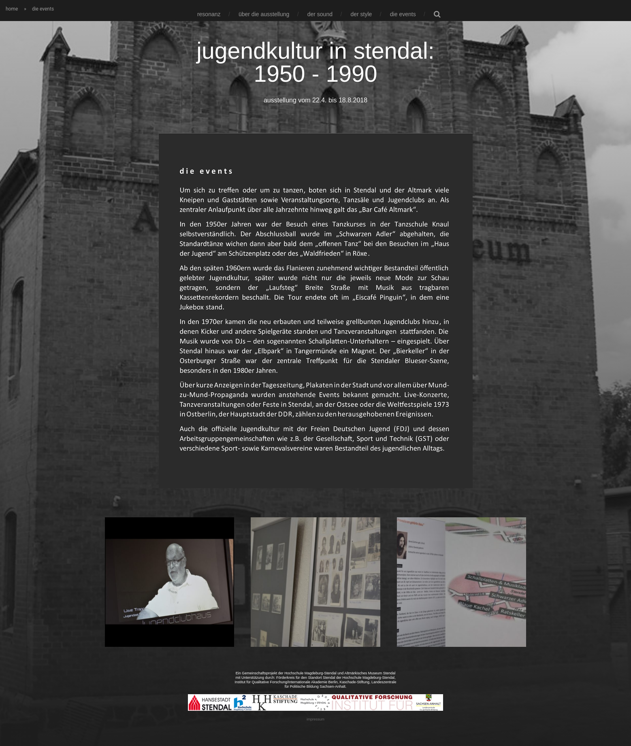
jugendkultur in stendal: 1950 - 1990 (315, 62)
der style (361, 14)
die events (403, 14)
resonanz (209, 14)
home (12, 9)
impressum (315, 719)
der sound (320, 14)
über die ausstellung (264, 14)
